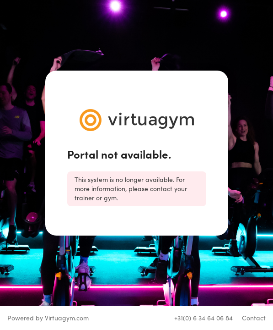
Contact (254, 318)
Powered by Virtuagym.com (48, 318)
